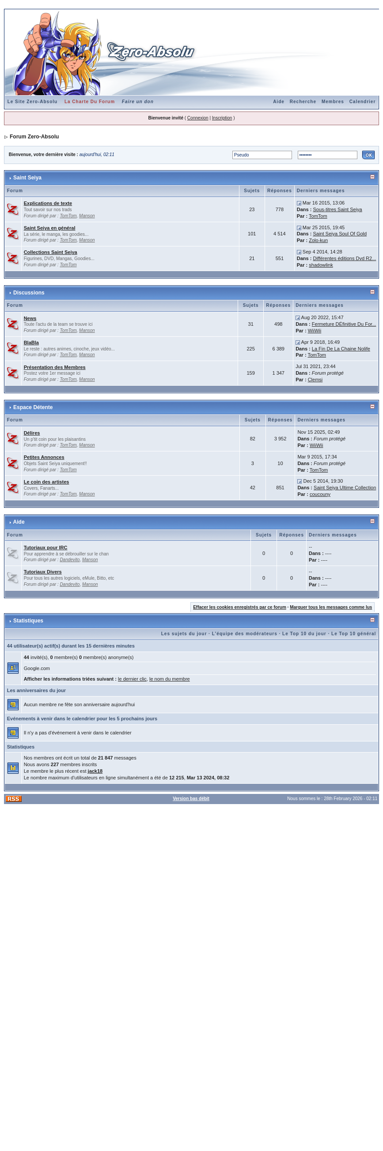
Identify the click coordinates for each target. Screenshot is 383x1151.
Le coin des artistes (46, 481)
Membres (333, 101)
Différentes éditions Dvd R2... (344, 258)
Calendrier (362, 101)
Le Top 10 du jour (304, 633)
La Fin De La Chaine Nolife (341, 348)
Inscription (222, 117)
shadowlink (321, 265)
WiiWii (315, 330)
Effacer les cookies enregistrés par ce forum (239, 607)
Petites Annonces (44, 457)
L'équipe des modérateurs (244, 633)
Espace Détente (33, 407)
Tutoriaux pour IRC (46, 547)
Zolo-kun (318, 240)
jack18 (95, 771)
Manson (87, 215)
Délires (32, 433)
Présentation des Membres (55, 367)
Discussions (29, 293)
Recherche (303, 101)
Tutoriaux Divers (43, 571)
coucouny (320, 494)
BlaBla (31, 342)
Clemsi (315, 379)
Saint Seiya (27, 178)
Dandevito (70, 559)
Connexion (198, 117)
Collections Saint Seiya (50, 252)
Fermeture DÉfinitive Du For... (344, 324)
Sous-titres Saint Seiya (337, 209)
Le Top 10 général (353, 633)
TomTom (68, 215)
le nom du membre (169, 679)
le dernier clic (132, 679)
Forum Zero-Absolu (34, 137)
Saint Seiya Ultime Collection (345, 487)
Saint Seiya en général (50, 228)
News (30, 318)
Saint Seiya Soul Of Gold (340, 233)
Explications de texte (48, 203)
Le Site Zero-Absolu (32, 101)
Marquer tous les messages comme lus (331, 607)
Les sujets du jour (184, 633)
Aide (278, 101)
